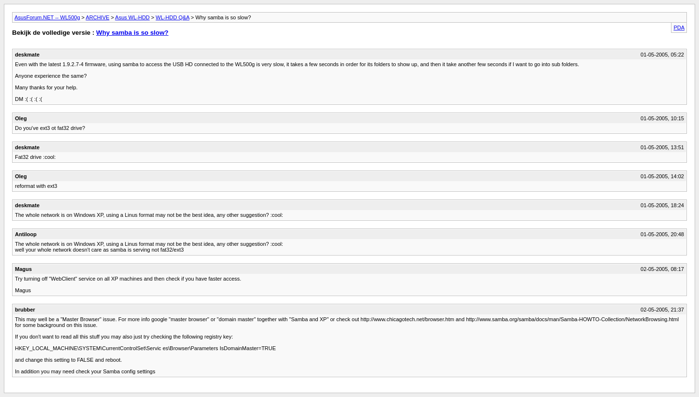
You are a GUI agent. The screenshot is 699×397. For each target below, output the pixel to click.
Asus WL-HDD (132, 17)
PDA (679, 27)
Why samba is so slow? (132, 32)
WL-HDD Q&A (172, 17)
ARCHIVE (97, 17)
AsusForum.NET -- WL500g (47, 17)
